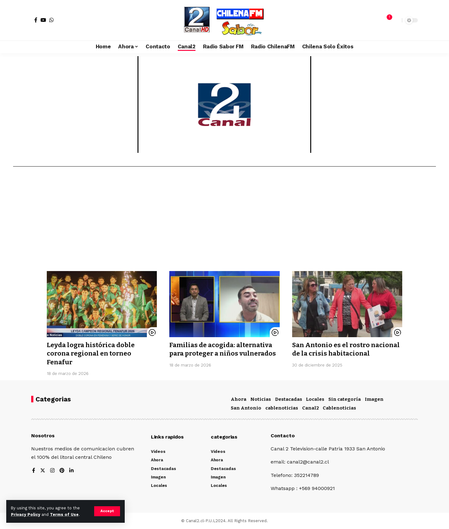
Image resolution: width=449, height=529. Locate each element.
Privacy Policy (25, 514)
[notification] (386, 20)
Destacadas (288, 399)
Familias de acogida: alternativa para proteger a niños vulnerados (222, 353)
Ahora (238, 399)
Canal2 (310, 408)
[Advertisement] (224, 221)
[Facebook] (36, 19)
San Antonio (246, 408)
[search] (396, 20)
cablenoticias (281, 408)
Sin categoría (344, 399)
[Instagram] (52, 470)
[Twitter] (42, 470)
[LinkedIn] (72, 470)
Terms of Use (64, 514)
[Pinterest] (62, 470)
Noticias (260, 399)
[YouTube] (43, 19)
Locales (315, 399)
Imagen (374, 399)
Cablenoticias (339, 408)
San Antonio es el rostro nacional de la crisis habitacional (332, 353)
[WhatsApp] (51, 19)
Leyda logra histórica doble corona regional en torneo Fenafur (92, 353)
